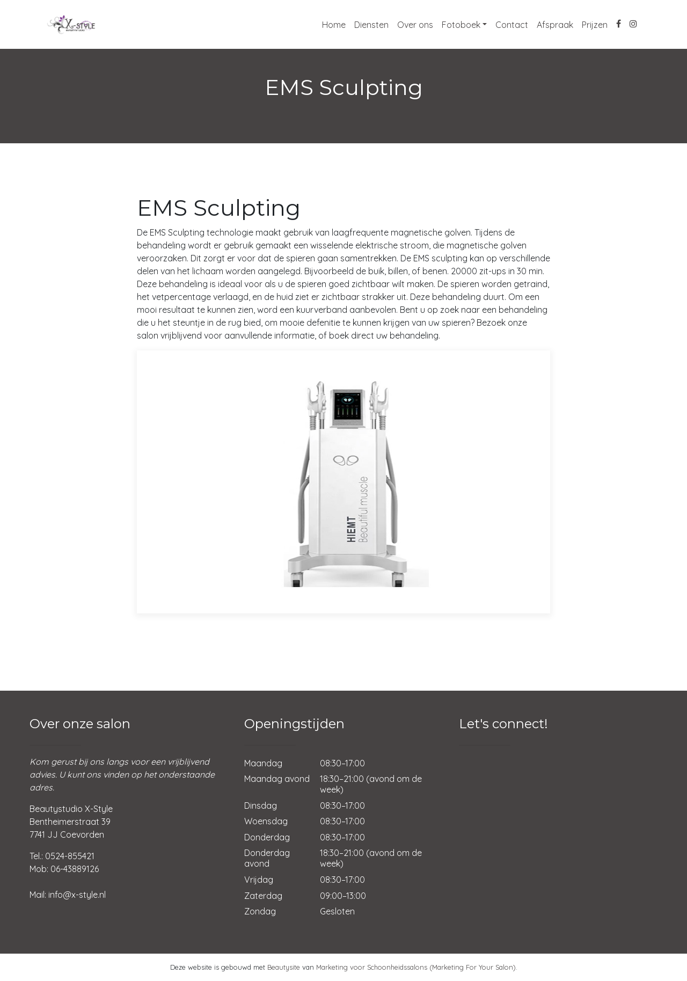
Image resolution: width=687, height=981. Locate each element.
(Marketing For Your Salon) (472, 967)
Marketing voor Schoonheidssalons (371, 967)
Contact (511, 24)
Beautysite (283, 967)
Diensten (371, 24)
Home (334, 24)
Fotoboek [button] (461, 24)
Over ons (415, 24)
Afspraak (555, 24)
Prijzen (595, 24)
